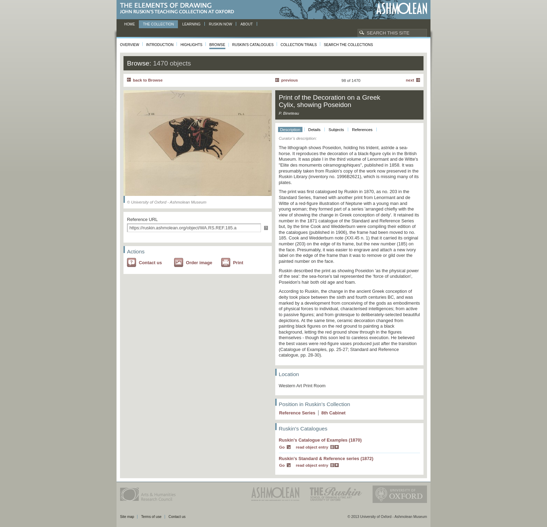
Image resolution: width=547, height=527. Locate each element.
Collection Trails (298, 45)
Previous (289, 80)
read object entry (312, 447)
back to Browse (148, 80)
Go (282, 447)
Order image (199, 262)
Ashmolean (401, 8)
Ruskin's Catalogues (253, 45)
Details (314, 130)
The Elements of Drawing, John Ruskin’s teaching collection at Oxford (179, 8)
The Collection (158, 24)
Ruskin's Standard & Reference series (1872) (326, 458)
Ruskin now (220, 24)
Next (410, 80)
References (362, 130)
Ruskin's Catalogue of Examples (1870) (320, 440)
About (246, 24)
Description (290, 130)
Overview (129, 45)
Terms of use (151, 517)
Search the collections (348, 45)
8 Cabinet (333, 412)
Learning (191, 24)
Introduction (159, 45)
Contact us (150, 262)
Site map (127, 517)
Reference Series (297, 412)
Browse (217, 45)
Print (238, 262)
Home (129, 24)
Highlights (191, 45)
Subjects (336, 130)
